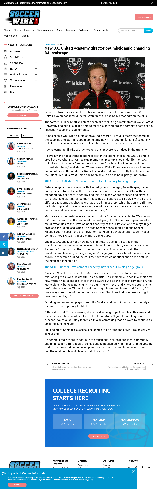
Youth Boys (13, 57)
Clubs (59, 30)
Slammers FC (23, 269)
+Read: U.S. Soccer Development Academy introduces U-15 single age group (94, 267)
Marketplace (10, 36)
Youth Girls (13, 62)
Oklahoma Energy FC (26, 284)
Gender (12, 136)
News (7, 30)
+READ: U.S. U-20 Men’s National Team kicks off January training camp (90, 181)
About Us (106, 465)
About (25, 36)
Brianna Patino (24, 143)
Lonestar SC (22, 224)
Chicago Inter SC (24, 239)
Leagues (70, 30)
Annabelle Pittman (26, 218)
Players (28, 30)
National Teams (16, 74)
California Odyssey (26, 149)
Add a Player (99, 436)
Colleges (83, 30)
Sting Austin (23, 209)
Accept (17, 485)
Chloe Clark (23, 263)
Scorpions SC (23, 179)
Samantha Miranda (26, 173)
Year (25, 136)
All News (12, 51)
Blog (16, 30)
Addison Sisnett (25, 233)
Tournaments (44, 30)
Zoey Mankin (23, 203)
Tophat (20, 164)
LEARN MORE (108, 3)
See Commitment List (24, 296)
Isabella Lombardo (26, 248)
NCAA (10, 68)
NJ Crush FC (22, 254)
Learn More (23, 115)
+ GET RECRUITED (143, 17)
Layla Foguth (23, 188)
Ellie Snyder (23, 278)
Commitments (101, 30)
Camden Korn (24, 158)
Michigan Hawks (24, 194)
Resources (13, 86)
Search (148, 30)
